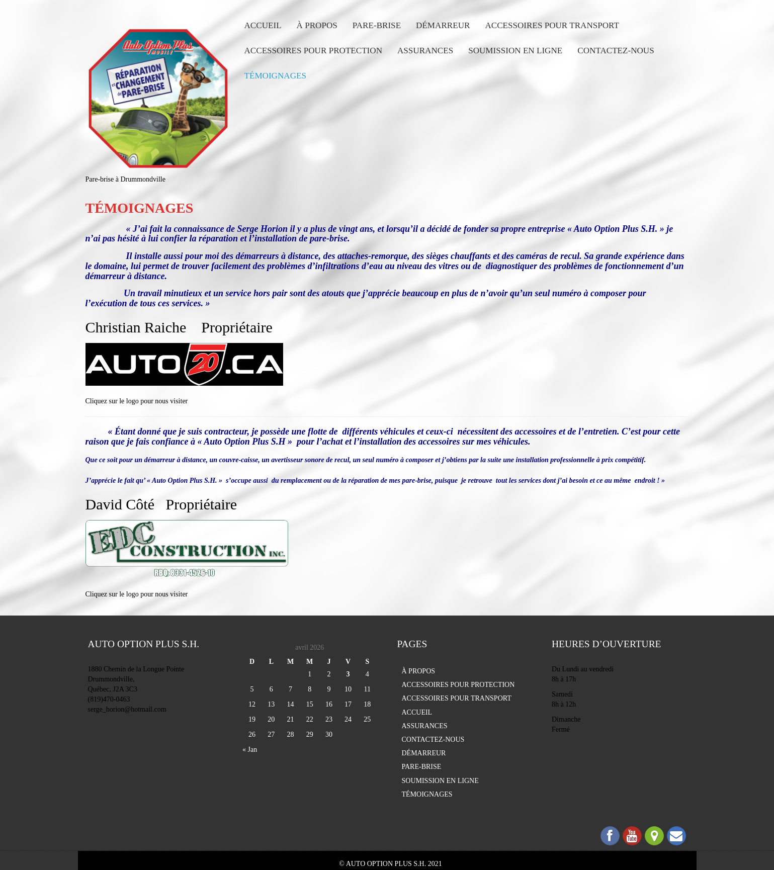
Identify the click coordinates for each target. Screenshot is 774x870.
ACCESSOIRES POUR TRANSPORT (552, 25)
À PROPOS (317, 25)
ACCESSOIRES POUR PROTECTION (313, 50)
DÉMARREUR (443, 25)
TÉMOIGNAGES (275, 75)
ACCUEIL (263, 25)
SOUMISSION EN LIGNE (515, 50)
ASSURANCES (425, 50)
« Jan (249, 749)
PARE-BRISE (377, 25)
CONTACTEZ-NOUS (615, 50)
